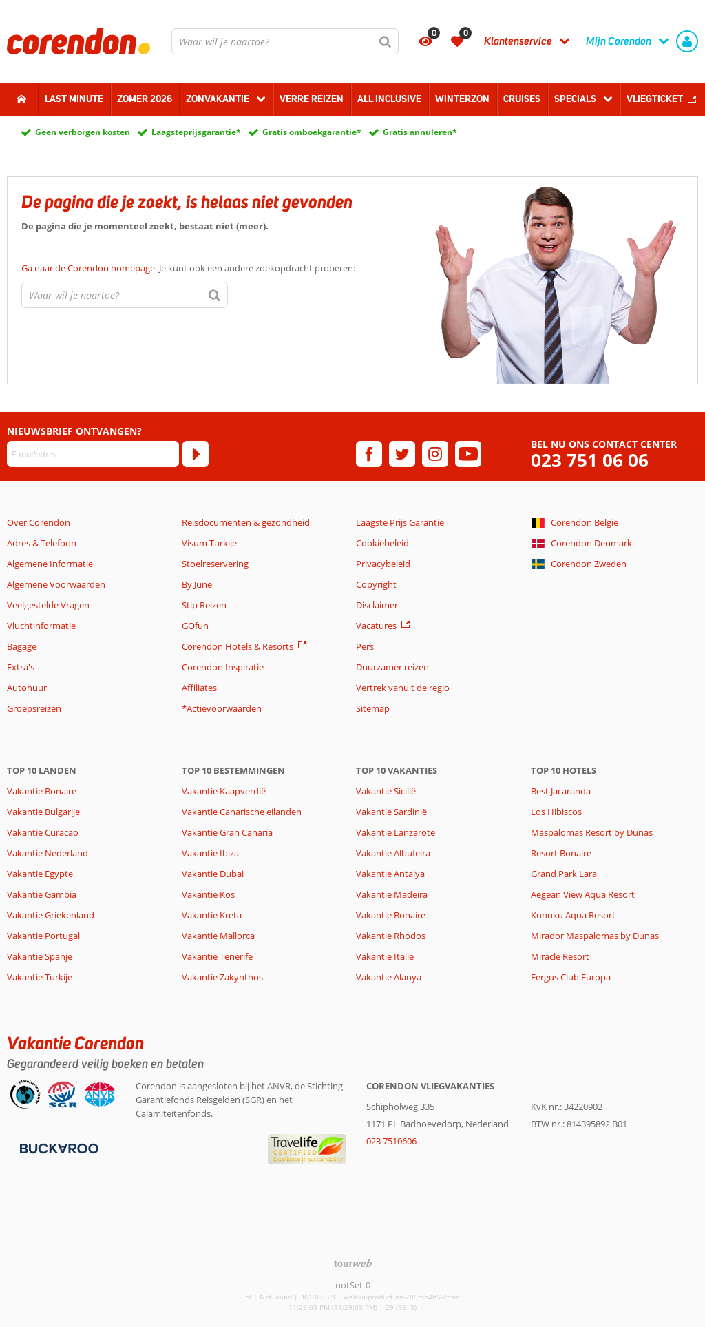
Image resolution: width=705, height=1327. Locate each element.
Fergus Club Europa (571, 977)
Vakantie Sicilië (386, 791)
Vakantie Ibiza (210, 853)
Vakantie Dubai (213, 873)
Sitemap (373, 708)
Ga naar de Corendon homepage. (90, 268)
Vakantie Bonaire (41, 791)
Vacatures (376, 625)
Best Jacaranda (561, 791)
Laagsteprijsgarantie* (196, 132)
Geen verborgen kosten (82, 132)
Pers (365, 646)
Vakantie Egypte (40, 873)
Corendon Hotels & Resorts (237, 646)
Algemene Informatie (50, 563)
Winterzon (462, 98)
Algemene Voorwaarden (56, 584)
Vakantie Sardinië (391, 811)
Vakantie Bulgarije (43, 811)
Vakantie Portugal (43, 935)
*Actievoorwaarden (222, 708)
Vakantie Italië (385, 956)
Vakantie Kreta (212, 915)
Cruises (521, 98)
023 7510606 (391, 1141)
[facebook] (369, 454)
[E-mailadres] (93, 454)
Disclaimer (377, 605)
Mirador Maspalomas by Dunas (595, 935)
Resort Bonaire (561, 853)
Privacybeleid (383, 563)
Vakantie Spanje (39, 956)
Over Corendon (38, 522)
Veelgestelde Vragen (48, 605)
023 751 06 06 (590, 460)
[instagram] (435, 454)
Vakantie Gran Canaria (227, 832)
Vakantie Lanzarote (395, 832)
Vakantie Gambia (41, 894)
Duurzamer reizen (392, 667)
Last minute (74, 98)
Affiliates (199, 687)
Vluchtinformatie (41, 625)
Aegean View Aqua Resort (583, 894)
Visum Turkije (209, 543)
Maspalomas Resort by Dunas (592, 832)
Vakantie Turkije (39, 977)
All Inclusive (389, 98)
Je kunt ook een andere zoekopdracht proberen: (188, 268)
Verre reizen (312, 98)
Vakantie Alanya (388, 977)
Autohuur (27, 687)
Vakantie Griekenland (50, 915)
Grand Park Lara (564, 873)
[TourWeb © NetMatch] (353, 1263)
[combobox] (285, 41)
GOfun (195, 625)
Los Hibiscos (556, 811)
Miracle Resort (560, 956)
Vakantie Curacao (42, 832)
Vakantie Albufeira (393, 853)
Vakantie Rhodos (390, 935)
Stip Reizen (204, 605)
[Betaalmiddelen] (57, 1147)
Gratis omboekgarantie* (311, 132)
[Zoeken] (385, 41)
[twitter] (402, 454)
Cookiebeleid (382, 543)
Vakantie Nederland (47, 853)
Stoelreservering (215, 563)
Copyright (376, 584)
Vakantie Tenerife (217, 956)
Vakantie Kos (208, 894)
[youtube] (468, 454)
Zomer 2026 (144, 98)
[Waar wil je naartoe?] (285, 41)
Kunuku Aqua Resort (573, 915)
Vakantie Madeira (392, 894)
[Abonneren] (195, 454)
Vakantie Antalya (390, 873)
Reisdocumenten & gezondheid (246, 522)
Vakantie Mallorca (218, 935)
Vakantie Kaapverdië (224, 791)
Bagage (21, 646)
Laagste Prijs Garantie (400, 522)
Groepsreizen (34, 708)
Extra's (20, 667)
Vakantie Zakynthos (222, 977)
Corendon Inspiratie (223, 667)
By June (197, 584)
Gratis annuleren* (420, 132)
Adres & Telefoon (41, 543)
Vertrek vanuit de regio (403, 687)
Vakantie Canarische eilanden (242, 811)
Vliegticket (655, 98)
